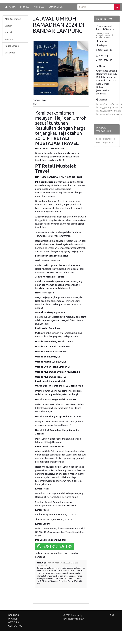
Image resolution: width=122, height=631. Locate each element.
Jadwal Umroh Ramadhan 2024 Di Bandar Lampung (104, 35)
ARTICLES (39, 7)
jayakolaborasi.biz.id (73, 618)
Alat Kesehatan (13, 19)
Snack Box (10, 52)
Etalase (9, 25)
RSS (112, 615)
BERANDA (10, 7)
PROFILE (24, 7)
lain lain (9, 39)
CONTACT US (56, 7)
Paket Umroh (12, 46)
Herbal (8, 32)
